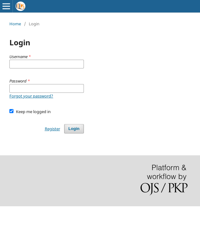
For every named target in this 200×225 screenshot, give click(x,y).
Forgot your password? (31, 96)
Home (15, 24)
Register (52, 129)
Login (74, 128)
